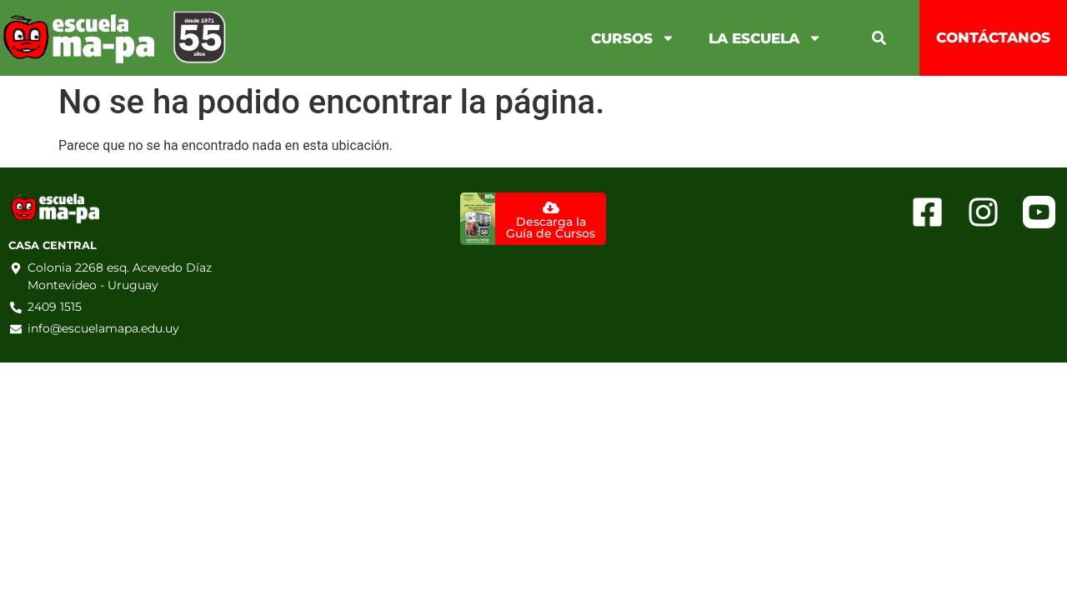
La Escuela (765, 37)
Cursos (633, 37)
